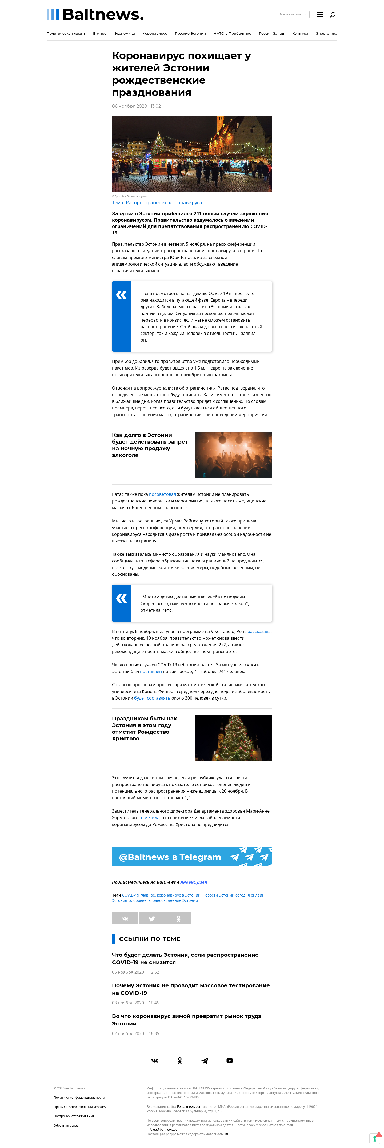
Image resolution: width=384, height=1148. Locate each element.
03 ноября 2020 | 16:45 (135, 1003)
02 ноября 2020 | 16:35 (135, 1034)
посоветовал (162, 494)
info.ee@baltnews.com (163, 1129)
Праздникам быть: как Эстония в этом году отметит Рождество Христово (144, 728)
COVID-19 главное (138, 895)
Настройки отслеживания (74, 1116)
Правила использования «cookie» (80, 1107)
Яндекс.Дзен (194, 882)
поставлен (151, 671)
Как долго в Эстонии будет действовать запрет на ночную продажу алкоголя (150, 445)
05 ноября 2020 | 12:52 (135, 972)
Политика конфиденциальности (79, 1097)
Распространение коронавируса (164, 202)
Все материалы (292, 14)
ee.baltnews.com (189, 1107)
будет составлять (152, 698)
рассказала (259, 631)
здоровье (137, 900)
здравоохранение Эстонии (173, 900)
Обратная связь (66, 1125)
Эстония (119, 900)
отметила (149, 818)
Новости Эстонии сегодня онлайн (234, 895)
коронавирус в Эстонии (179, 895)
